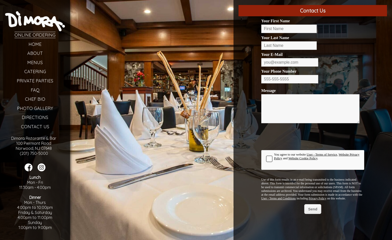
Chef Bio (35, 99)
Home (35, 44)
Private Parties (35, 81)
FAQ (35, 90)
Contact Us (35, 127)
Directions (35, 117)
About (35, 53)
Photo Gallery (35, 108)
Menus (35, 62)
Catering (35, 71)
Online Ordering (35, 35)
